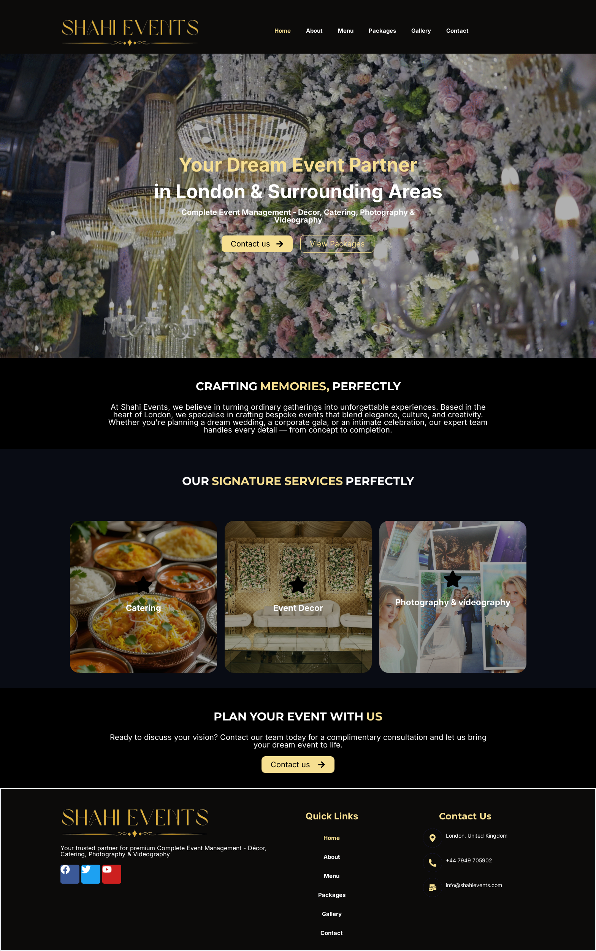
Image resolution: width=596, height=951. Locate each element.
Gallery (421, 30)
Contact (457, 30)
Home (282, 30)
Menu (345, 30)
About (314, 30)
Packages (382, 30)
